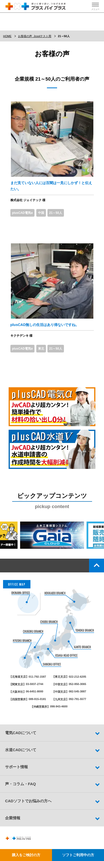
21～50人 (55, 213)
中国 (41, 213)
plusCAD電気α (22, 213)
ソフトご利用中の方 (78, 855)
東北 (41, 348)
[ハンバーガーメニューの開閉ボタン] (95, 6)
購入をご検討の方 (26, 855)
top (96, 565)
